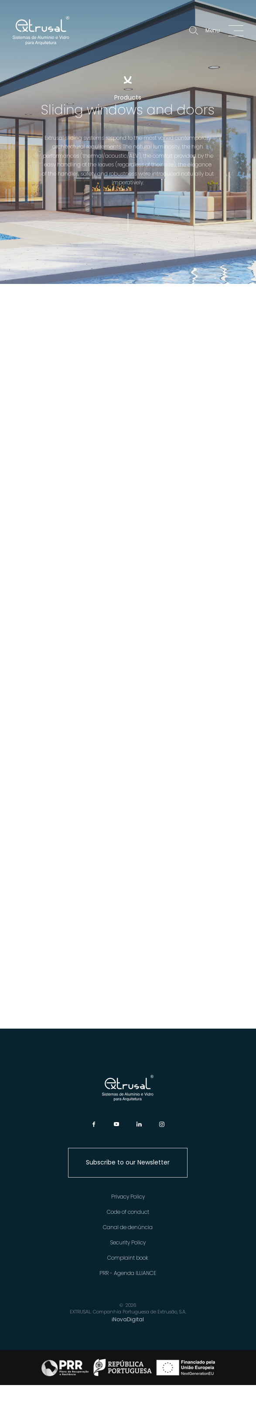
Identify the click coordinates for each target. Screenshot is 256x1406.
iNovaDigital (128, 1319)
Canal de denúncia (128, 1227)
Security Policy (128, 1242)
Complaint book (127, 1257)
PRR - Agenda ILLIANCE (127, 1273)
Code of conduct (128, 1212)
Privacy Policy (128, 1196)
